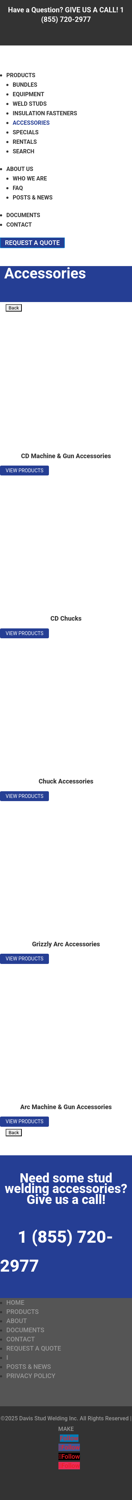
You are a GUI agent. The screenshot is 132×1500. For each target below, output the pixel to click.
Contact (19, 224)
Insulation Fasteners (45, 113)
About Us (19, 169)
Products (20, 75)
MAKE (66, 1429)
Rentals (25, 142)
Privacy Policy (30, 1375)
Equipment (28, 94)
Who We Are (30, 178)
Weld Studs (30, 103)
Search (23, 151)
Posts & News (32, 197)
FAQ (18, 188)
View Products (24, 470)
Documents (23, 215)
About (16, 1320)
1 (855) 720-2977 (56, 1251)
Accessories (31, 122)
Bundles (25, 84)
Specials (26, 132)
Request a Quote (32, 242)
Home (15, 1302)
